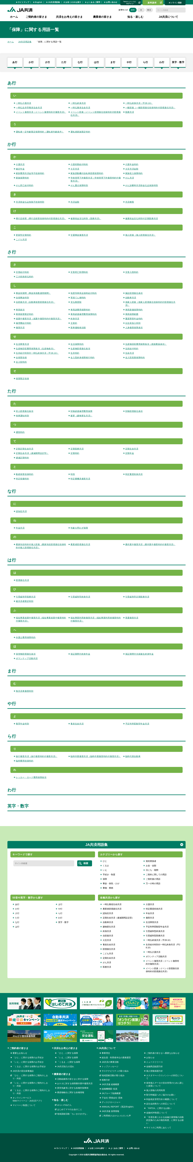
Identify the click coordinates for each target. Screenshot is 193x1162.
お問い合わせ (111, 2)
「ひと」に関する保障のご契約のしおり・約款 (30, 1077)
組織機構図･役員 (109, 1089)
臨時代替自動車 (133, 756)
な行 (80, 62)
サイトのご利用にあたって (158, 1127)
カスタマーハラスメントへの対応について (165, 1077)
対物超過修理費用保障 (81, 411)
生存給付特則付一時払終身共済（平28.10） (37, 353)
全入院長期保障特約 (135, 357)
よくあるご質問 (93, 2)
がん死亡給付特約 (24, 185)
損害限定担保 (22, 378)
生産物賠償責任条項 (80, 348)
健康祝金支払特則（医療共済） (86, 218)
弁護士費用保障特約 (25, 637)
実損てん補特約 (78, 297)
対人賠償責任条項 (24, 411)
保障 (105, 879)
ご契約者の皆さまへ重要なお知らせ (162, 1053)
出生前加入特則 (133, 323)
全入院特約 (21, 362)
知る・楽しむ (61, 1100)
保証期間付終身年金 (80, 654)
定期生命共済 (131, 449)
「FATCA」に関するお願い (158, 1108)
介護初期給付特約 (79, 164)
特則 (73, 474)
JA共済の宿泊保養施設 (23, 1071)
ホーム (14, 16)
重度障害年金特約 (134, 318)
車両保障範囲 (131, 314)
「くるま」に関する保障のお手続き (29, 1066)
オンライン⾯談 (175, 3)
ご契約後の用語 (153, 879)
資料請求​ (152, 2)
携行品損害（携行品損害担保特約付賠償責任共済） (41, 218)
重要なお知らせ (20, 1053)
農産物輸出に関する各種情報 (70, 1092)
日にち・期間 (152, 870)
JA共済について (107, 1048)
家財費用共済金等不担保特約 (30, 173)
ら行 (145, 62)
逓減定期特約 (22, 457)
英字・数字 (178, 62)
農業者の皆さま (62, 1074)
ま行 (112, 62)
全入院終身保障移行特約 (83, 357)
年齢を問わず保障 (79, 528)
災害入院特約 (131, 272)
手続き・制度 (109, 874)
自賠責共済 (108, 935)
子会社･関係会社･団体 (112, 1098)
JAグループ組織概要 (111, 1093)
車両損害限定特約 (24, 314)
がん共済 (129, 178)
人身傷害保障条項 (134, 327)
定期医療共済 (77, 449)
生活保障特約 (77, 344)
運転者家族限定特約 (80, 132)
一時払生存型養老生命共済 (29, 107)
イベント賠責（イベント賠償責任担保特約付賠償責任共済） (162, 970)
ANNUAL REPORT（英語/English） (118, 1107)
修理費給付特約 (23, 323)
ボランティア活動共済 (27, 658)
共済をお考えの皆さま (66, 1048)
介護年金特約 (131, 164)
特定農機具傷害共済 (80, 478)
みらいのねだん (64, 1105)
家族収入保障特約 (134, 173)
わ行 (161, 62)
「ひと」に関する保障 (67, 1053)
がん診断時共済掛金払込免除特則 (141, 185)
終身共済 (75, 318)
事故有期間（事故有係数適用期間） (33, 293)
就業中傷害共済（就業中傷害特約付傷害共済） (39, 318)
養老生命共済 (77, 724)
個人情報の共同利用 (155, 1090)
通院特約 (20, 432)
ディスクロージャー (111, 1102)
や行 (129, 62)
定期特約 (75, 453)
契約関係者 (151, 861)
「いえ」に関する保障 (67, 1057)
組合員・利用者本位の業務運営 (116, 1057)
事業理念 (106, 1053)
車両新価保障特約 (134, 309)
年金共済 (20, 528)
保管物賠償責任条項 (25, 654)
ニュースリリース (154, 1062)
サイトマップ (23, 2)
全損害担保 (21, 357)
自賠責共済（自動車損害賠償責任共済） (35, 302)
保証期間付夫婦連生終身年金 (139, 654)
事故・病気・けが (111, 883)
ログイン (129, 2)
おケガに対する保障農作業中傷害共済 (74, 1083)
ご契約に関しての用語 (156, 874)
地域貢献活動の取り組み (113, 1075)
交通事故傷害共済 (79, 235)
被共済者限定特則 (24, 601)
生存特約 (75, 353)
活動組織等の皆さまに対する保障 (72, 1079)
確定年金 (20, 169)
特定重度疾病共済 (134, 474)
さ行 (47, 62)
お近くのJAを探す (73, 2)
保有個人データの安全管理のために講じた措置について (165, 1084)
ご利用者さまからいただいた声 (116, 1115)
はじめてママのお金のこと (69, 1109)
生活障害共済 (22, 344)
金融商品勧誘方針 (154, 1066)
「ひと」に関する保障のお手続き (28, 1057)
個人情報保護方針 (154, 1071)
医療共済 (129, 112)
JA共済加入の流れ (65, 1066)
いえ (105, 870)
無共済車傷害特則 (24, 691)
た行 (63, 62)
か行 (31, 62)
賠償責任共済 (22, 580)
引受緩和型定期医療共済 (137, 597)
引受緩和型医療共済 (25, 597)
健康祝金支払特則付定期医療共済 (141, 218)
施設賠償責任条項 (134, 293)
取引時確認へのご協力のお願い (160, 1095)
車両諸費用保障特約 (80, 309)
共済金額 (75, 202)
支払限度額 (76, 302)
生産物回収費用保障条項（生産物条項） (35, 348)
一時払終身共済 (78, 103)
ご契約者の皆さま (18, 1048)
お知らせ (150, 1057)
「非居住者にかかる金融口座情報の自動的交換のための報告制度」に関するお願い (165, 1120)
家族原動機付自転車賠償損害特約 (87, 173)
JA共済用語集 (54, 2)
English (38, 2)
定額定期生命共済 (24, 449)
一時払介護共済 (23, 103)
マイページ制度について (24, 1105)
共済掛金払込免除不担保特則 (30, 202)
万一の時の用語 (153, 883)
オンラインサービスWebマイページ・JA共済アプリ (27, 1099)
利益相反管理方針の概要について (161, 1099)
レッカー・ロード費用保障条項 (31, 777)
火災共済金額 (131, 169)
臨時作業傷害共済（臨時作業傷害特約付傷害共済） (96, 756)
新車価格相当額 (78, 327)
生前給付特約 (131, 348)
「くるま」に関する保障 (68, 1062)
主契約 (74, 323)
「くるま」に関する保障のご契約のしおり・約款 (31, 1091)
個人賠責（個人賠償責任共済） (140, 235)
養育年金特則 (22, 724)
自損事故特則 (22, 297)
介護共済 (20, 164)
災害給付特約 (22, 272)
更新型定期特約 (23, 235)
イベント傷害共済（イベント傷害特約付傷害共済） (41, 112)
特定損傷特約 (22, 478)
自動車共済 (130, 297)
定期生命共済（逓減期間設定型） (32, 453)
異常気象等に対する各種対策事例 (72, 1088)
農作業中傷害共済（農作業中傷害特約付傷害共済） (150, 544)
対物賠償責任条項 (134, 411)
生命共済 (129, 353)
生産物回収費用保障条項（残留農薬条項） (146, 344)
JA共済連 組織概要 (110, 1084)
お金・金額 (151, 865)
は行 (96, 62)
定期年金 (129, 453)
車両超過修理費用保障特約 (84, 314)
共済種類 (129, 202)
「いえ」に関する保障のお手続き (28, 1062)
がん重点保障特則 (79, 185)
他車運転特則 (22, 415)
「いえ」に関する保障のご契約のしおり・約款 (30, 1084)
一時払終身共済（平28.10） (139, 103)
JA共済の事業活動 (110, 1062)
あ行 (14, 62)
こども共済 (21, 239)
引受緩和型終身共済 (80, 597)
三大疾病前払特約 (24, 276)
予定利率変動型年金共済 (137, 724)
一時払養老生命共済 (80, 107)
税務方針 (106, 1080)
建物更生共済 (109, 926)
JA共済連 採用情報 (110, 1111)
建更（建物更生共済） (81, 415)
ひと (105, 861)
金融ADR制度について (156, 1112)
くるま (106, 865)
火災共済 (75, 169)
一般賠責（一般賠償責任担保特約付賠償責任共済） (150, 107)
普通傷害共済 (131, 618)
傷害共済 (20, 327)
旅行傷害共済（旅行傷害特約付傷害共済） (36, 756)
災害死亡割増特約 (79, 272)
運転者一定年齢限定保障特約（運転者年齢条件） (40, 132)
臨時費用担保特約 (24, 761)
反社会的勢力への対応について (160, 1104)
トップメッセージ (110, 1066)
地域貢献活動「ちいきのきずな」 (72, 1114)
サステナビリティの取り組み (115, 1071)
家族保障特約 (22, 178)
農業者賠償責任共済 (80, 544)
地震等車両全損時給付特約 (84, 293)
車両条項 (20, 309)
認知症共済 (21, 511)
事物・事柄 (108, 888)
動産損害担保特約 (24, 474)
